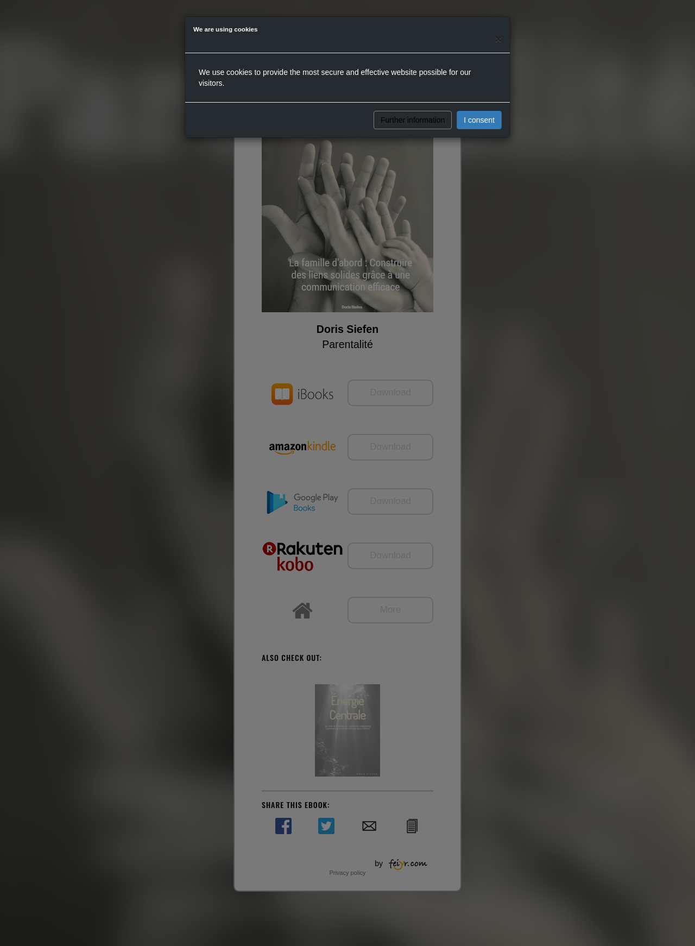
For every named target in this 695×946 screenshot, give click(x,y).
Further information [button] (413, 120)
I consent (479, 120)
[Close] (498, 39)
